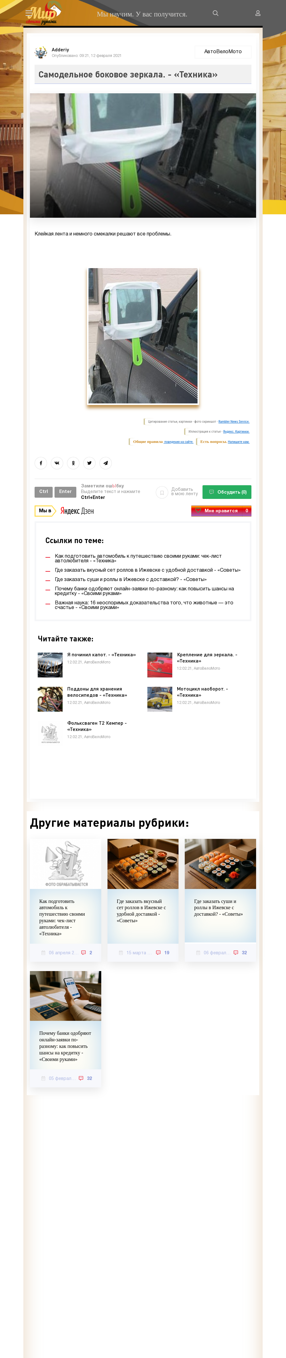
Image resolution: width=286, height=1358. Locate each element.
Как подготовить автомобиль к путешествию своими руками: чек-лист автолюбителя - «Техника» (62, 917)
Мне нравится (221, 511)
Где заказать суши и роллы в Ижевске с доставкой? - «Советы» (218, 908)
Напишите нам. (239, 442)
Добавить (177, 492)
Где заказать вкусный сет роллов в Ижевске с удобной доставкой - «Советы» (141, 911)
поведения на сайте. (178, 442)
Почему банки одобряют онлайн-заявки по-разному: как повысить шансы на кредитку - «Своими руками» (65, 1046)
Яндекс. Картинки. (236, 432)
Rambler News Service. (234, 422)
